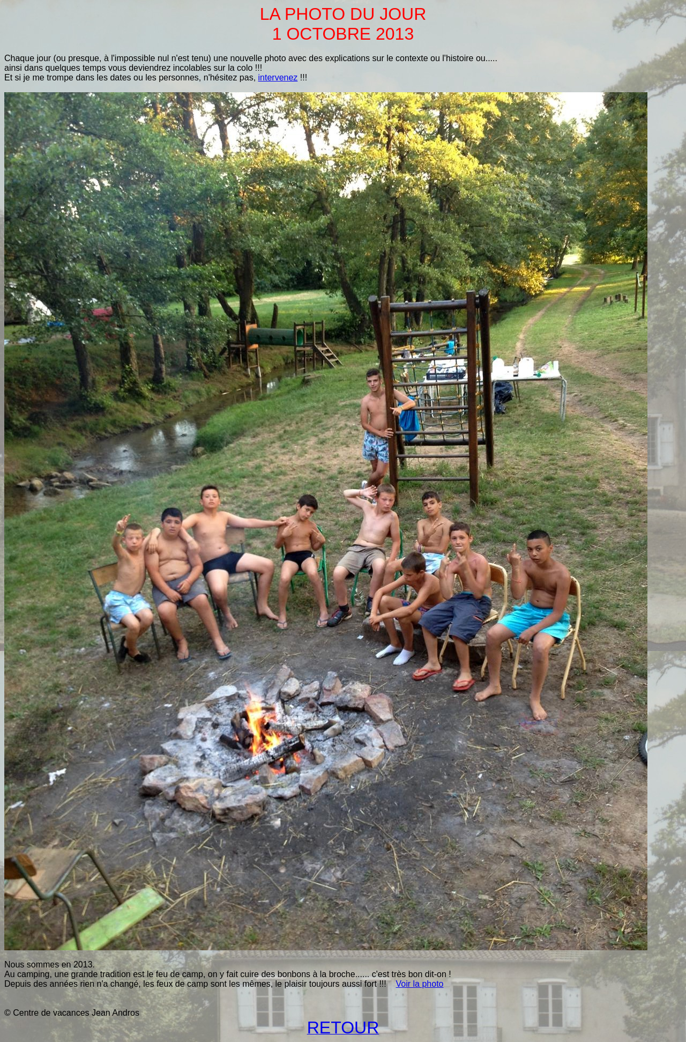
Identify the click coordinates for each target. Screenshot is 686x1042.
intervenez (278, 77)
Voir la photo (420, 983)
